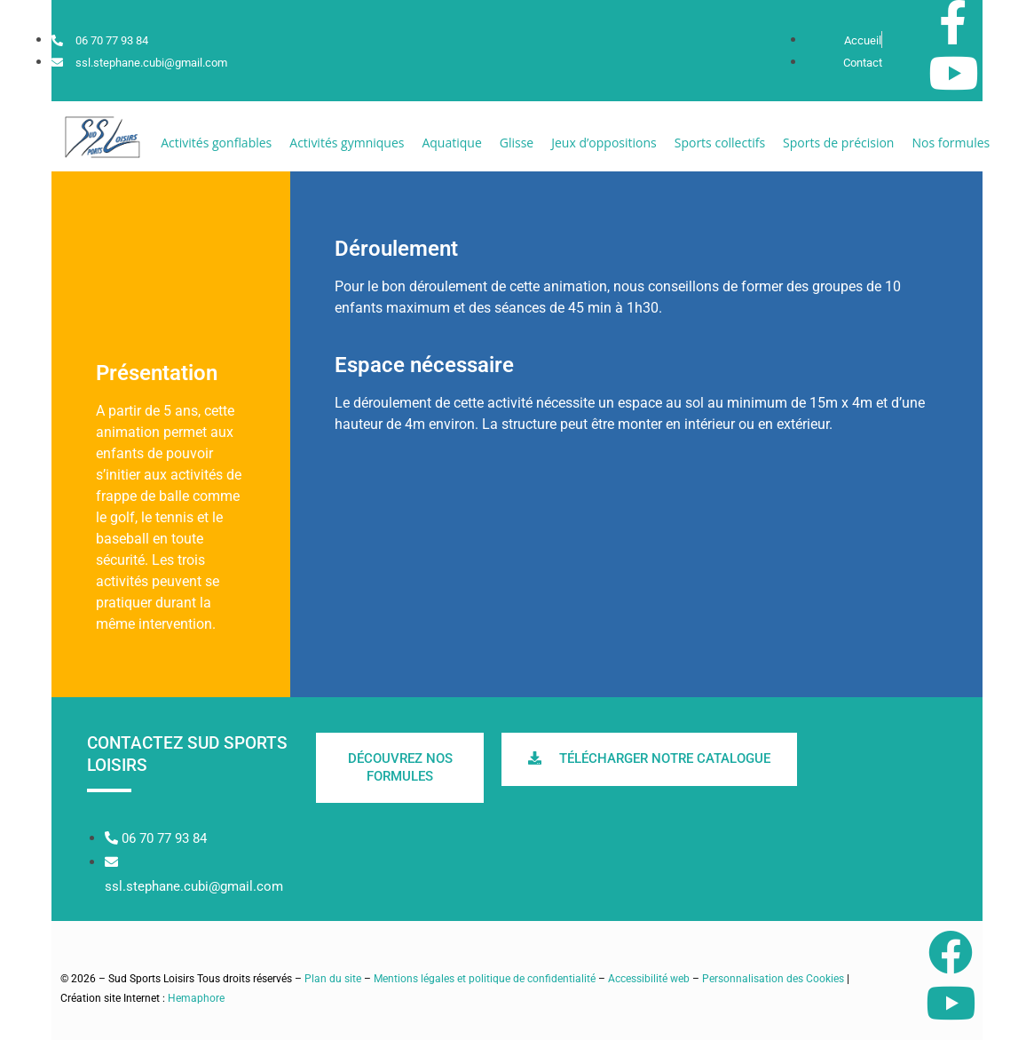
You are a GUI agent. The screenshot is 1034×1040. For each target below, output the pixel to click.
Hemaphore (196, 998)
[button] (216, 142)
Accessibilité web (649, 979)
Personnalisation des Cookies (773, 979)
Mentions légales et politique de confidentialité (485, 979)
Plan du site (332, 979)
